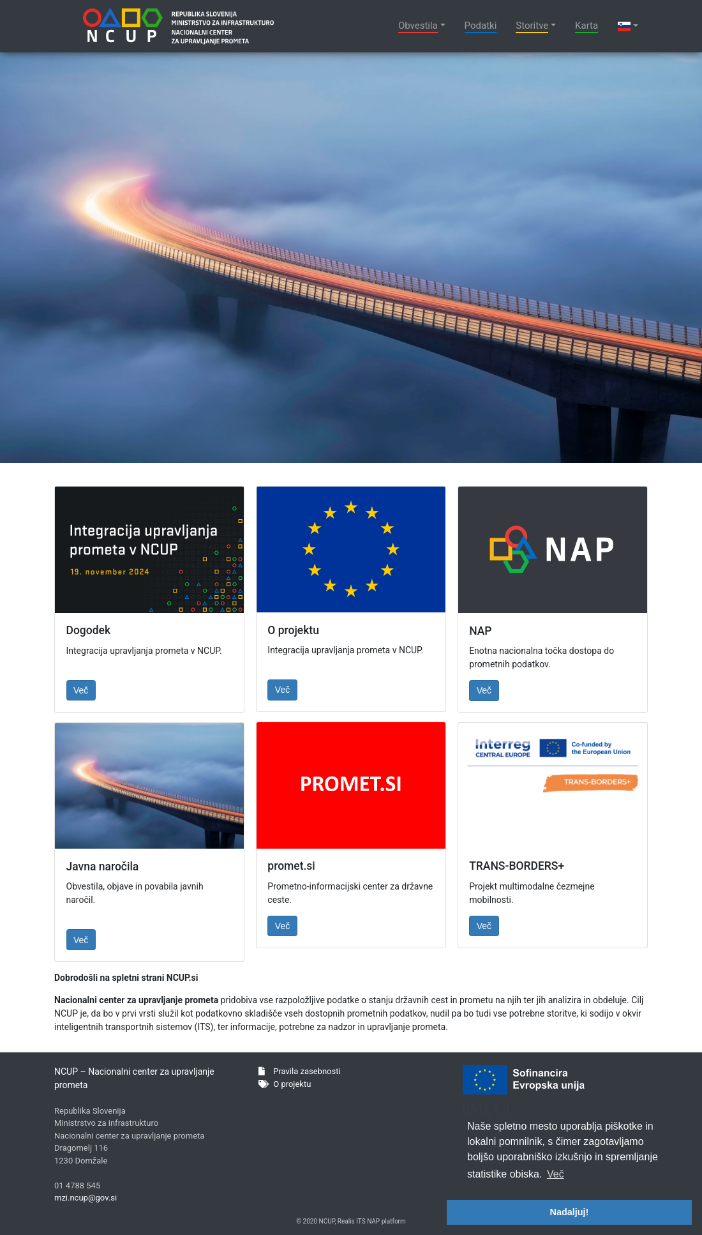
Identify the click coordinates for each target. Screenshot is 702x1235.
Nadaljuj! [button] (569, 1212)
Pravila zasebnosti (299, 1071)
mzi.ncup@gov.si (85, 1197)
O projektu (284, 1084)
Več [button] (555, 1174)
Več (80, 690)
